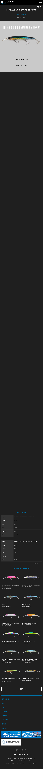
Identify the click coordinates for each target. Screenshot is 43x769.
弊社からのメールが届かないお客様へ (29, 763)
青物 (24, 17)
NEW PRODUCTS (5, 699)
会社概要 (9, 758)
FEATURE (17, 65)
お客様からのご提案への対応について (13, 763)
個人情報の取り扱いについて (29, 758)
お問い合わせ (20, 758)
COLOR (26, 65)
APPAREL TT (4, 716)
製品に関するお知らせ (23, 760)
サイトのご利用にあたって (12, 760)
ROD (2, 707)
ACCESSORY (4, 711)
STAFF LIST (4, 728)
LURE (2, 703)
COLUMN (3, 724)
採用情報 (14, 758)
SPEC (22, 65)
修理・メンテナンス (32, 760)
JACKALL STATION (5, 720)
